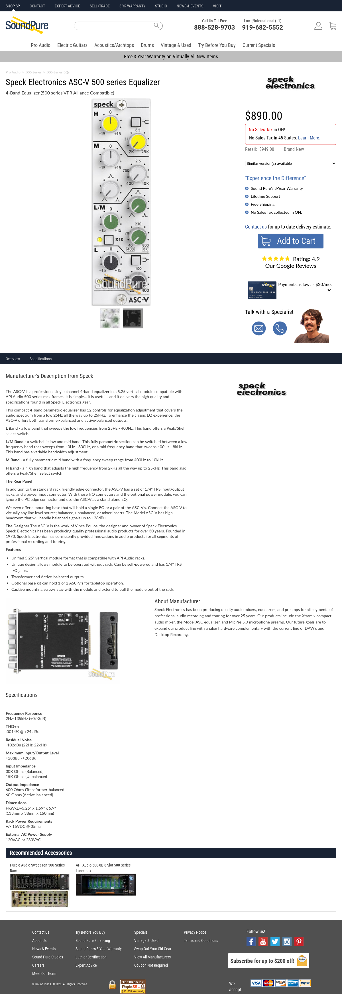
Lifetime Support (265, 196)
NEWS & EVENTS (190, 6)
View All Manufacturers (152, 957)
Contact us (256, 227)
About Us (39, 940)
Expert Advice (86, 965)
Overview (13, 359)
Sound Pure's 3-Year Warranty (277, 188)
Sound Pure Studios (47, 957)
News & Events (44, 948)
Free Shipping (262, 204)
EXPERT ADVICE (67, 6)
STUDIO (161, 6)
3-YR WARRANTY (132, 6)
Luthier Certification (91, 957)
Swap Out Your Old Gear (152, 948)
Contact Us (40, 932)
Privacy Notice (195, 932)
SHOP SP (13, 6)
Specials (140, 932)
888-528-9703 (214, 27)
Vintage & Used (176, 45)
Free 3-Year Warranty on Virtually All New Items (171, 56)
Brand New (294, 149)
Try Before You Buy (217, 45)
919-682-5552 (262, 27)
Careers (38, 965)
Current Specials (259, 45)
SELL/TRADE (100, 6)
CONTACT (37, 6)
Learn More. (309, 138)
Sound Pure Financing (93, 940)
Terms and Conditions (201, 940)
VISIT (217, 6)
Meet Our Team (44, 973)
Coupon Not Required (151, 965)
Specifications (41, 359)
